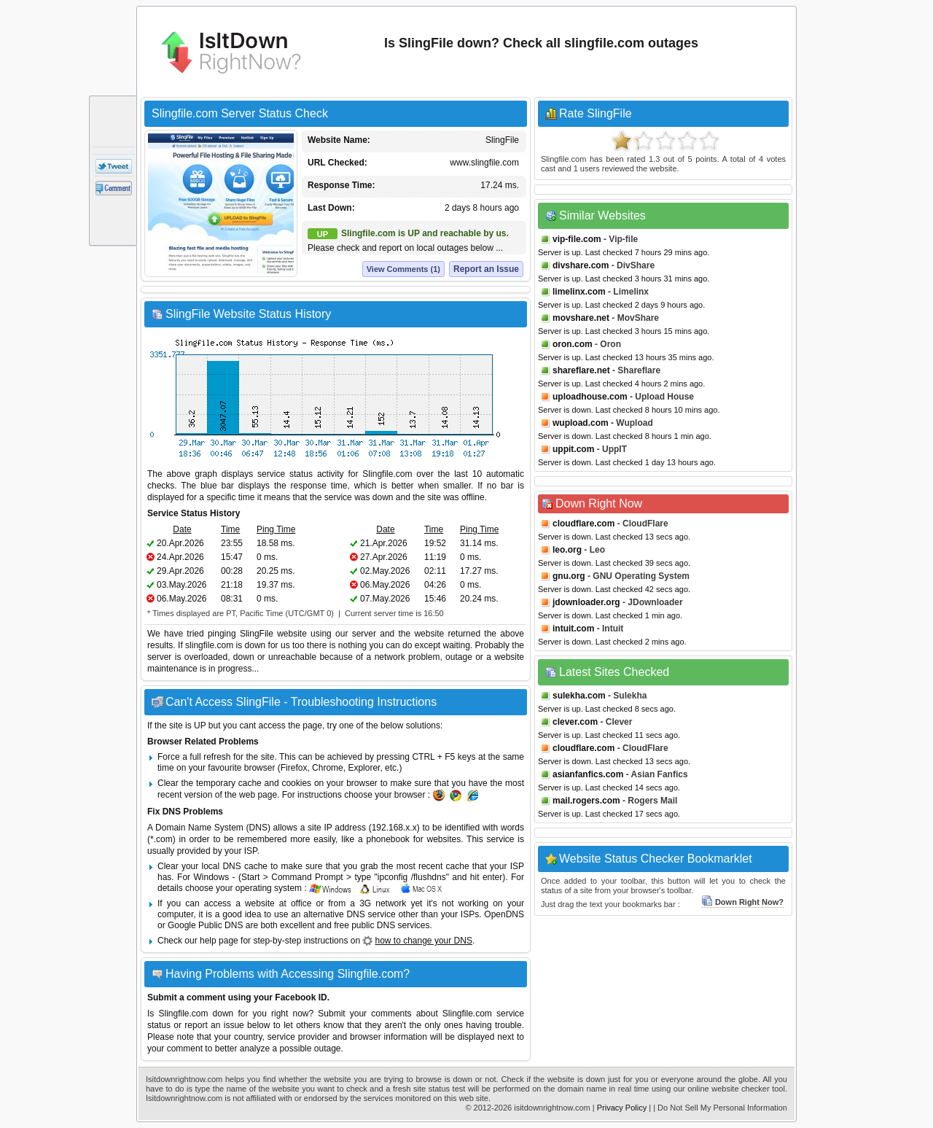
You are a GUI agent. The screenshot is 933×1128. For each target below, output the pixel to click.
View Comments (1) (403, 269)
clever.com (575, 722)
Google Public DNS (205, 925)
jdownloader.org (586, 602)
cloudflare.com (583, 523)
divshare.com (581, 265)
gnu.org (569, 576)
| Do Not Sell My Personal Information (720, 1107)
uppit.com (573, 449)
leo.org (567, 550)
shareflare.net (581, 370)
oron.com (573, 344)
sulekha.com (579, 696)
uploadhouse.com (590, 397)
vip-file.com (577, 239)
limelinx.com (579, 292)
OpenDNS (504, 914)
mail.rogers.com (586, 801)
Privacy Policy (622, 1107)
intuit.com (573, 628)
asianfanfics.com (588, 774)
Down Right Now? (742, 902)
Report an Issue (486, 269)
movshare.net (581, 318)
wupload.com (581, 423)
